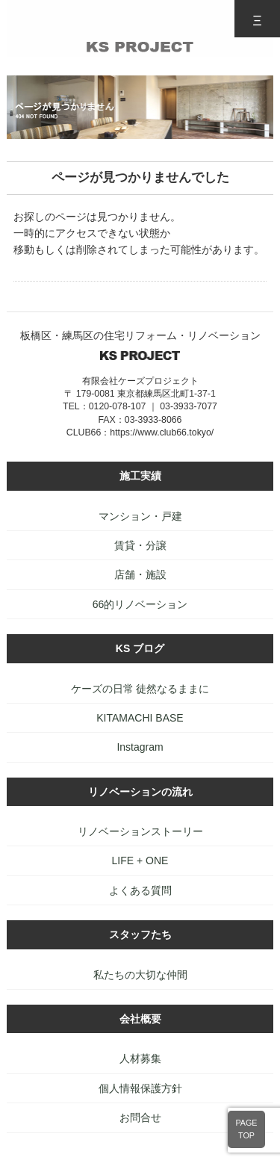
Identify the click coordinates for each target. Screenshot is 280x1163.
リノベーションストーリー (140, 831)
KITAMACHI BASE (139, 718)
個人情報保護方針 (140, 1088)
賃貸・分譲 (140, 545)
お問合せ (140, 1117)
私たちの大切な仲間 (140, 975)
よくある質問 (140, 890)
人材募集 (140, 1058)
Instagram (139, 747)
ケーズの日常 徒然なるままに (140, 689)
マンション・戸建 (140, 516)
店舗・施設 (140, 574)
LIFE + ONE (140, 860)
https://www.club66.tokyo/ (162, 432)
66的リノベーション (140, 604)
